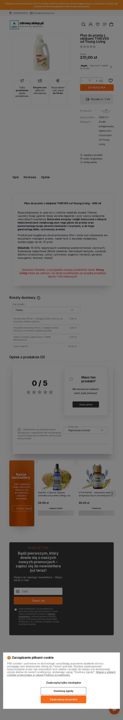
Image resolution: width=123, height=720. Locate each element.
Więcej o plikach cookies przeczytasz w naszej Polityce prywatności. (61, 673)
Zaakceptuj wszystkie (63, 699)
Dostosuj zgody (63, 691)
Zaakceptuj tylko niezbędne (63, 682)
